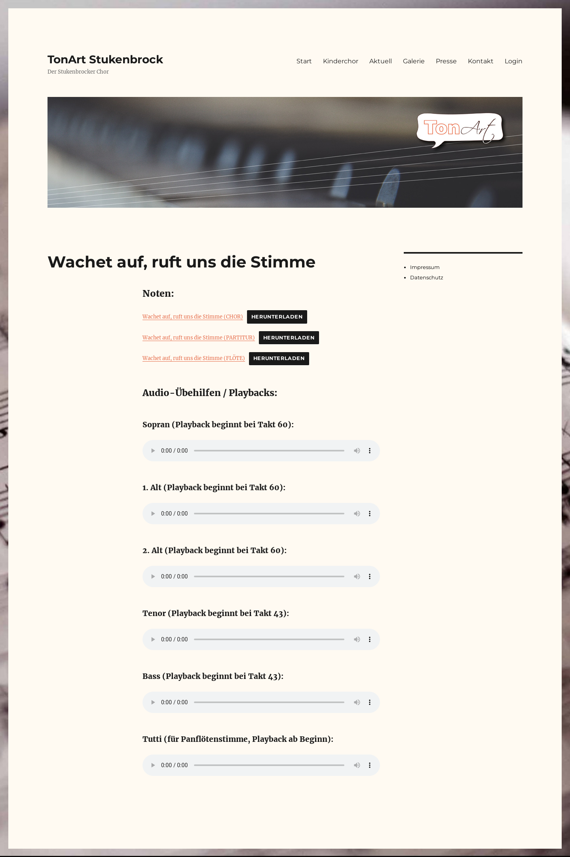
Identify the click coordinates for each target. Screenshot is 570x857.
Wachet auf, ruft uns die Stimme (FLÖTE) (193, 358)
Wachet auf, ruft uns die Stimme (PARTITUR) (198, 337)
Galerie (414, 61)
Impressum (425, 267)
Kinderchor (340, 61)
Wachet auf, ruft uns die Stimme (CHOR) (192, 316)
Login (513, 61)
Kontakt (481, 61)
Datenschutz (426, 277)
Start (304, 61)
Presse (446, 61)
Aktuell (380, 61)
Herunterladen (277, 317)
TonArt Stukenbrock (105, 59)
